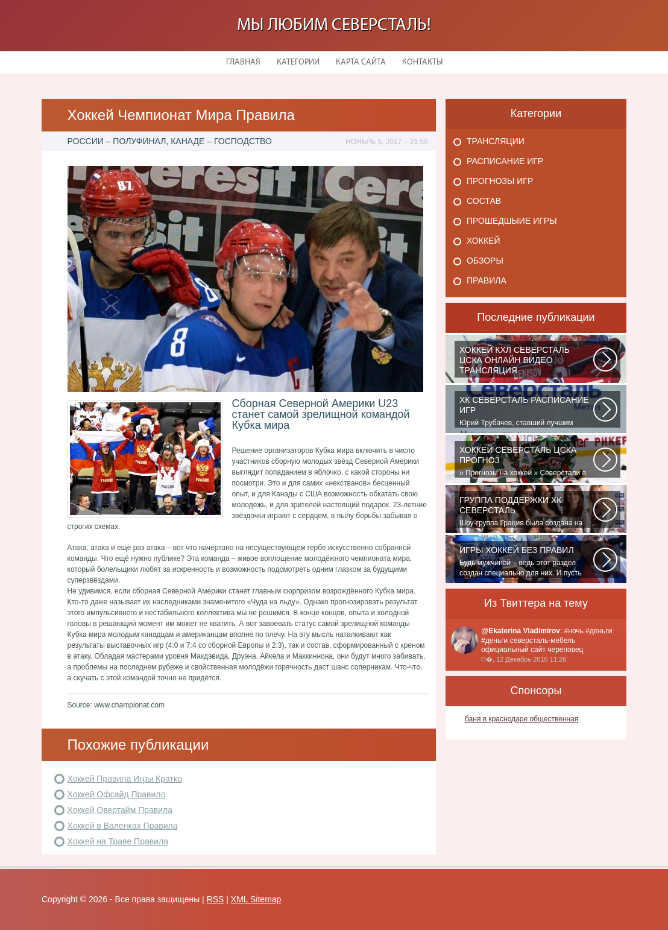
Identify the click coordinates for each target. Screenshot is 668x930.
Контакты (422, 62)
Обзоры (485, 260)
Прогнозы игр (500, 181)
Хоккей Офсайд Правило (117, 794)
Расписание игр (505, 161)
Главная (243, 62)
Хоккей (483, 240)
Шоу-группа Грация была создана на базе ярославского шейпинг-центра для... (526, 511)
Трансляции (496, 141)
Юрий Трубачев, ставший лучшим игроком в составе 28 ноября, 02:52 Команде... (526, 411)
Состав (484, 201)
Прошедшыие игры (512, 221)
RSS (215, 899)
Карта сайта (361, 62)
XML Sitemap (256, 899)
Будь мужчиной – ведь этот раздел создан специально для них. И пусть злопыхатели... (526, 561)
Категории (298, 62)
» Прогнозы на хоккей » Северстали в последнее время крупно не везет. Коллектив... (526, 461)
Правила (486, 280)
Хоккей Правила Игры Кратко (125, 778)
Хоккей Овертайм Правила (120, 810)
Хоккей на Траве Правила (118, 841)
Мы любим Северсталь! (334, 25)
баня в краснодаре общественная (521, 719)
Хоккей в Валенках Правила (123, 825)
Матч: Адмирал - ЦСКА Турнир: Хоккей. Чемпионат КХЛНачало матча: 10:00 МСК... (526, 361)
